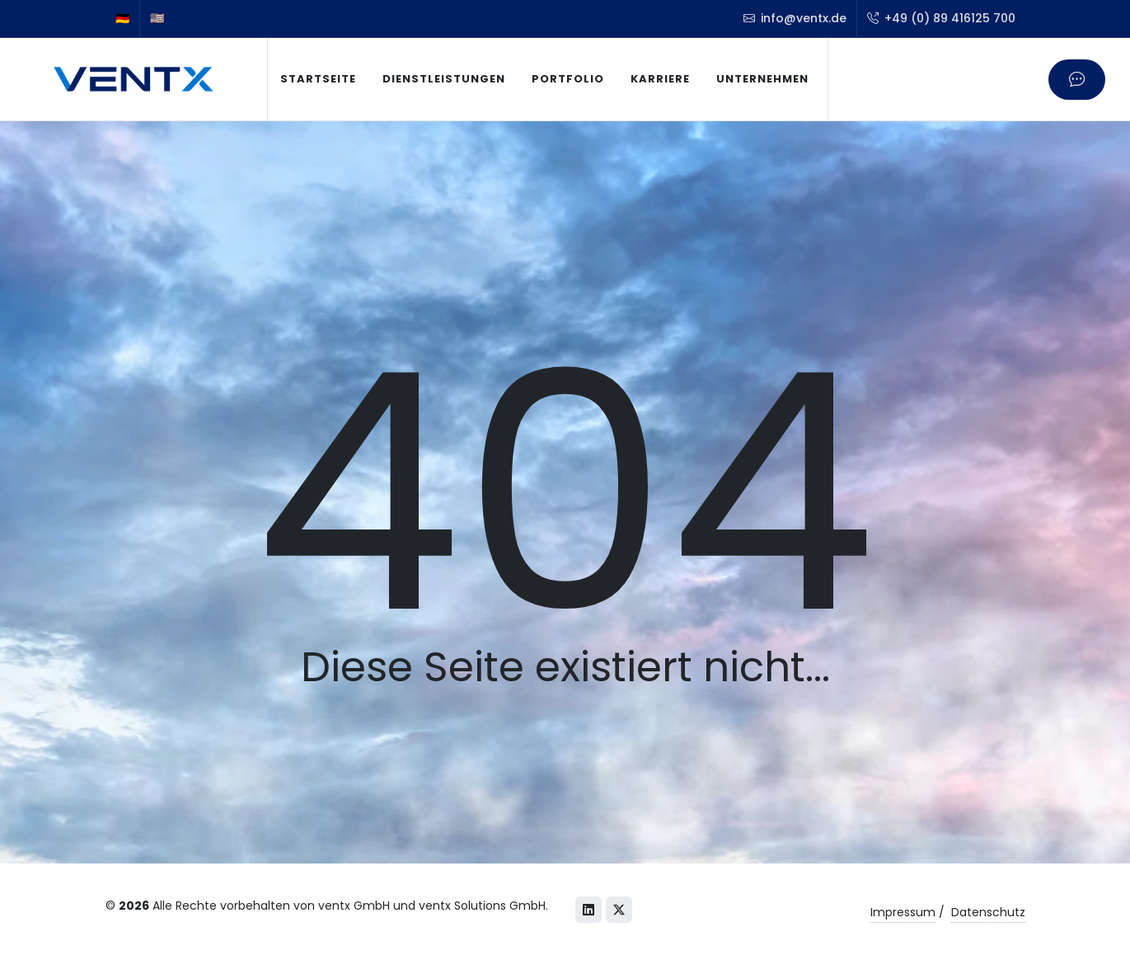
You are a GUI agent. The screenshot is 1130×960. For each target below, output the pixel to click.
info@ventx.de (794, 18)
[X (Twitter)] (619, 909)
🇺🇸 (157, 18)
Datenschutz (988, 912)
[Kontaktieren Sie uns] (1076, 79)
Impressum (902, 912)
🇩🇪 (122, 18)
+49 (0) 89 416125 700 (941, 18)
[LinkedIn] (588, 909)
